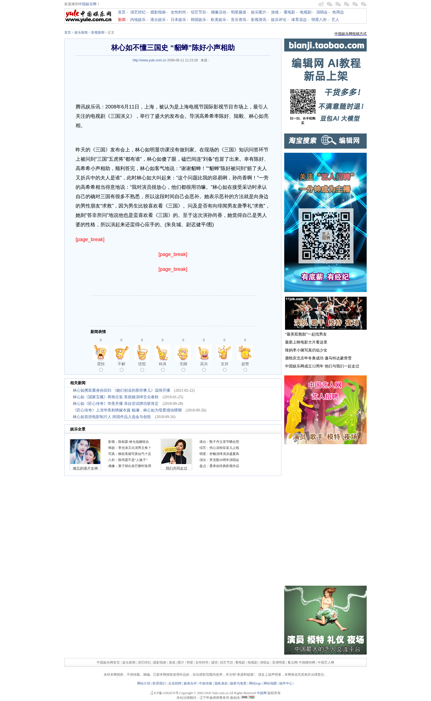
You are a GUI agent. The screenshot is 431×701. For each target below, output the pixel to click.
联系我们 (159, 683)
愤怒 (142, 367)
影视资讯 (258, 20)
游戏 (275, 12)
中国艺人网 (326, 662)
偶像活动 (218, 12)
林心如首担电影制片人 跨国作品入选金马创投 (112, 417)
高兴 (204, 367)
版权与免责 (238, 683)
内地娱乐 (138, 20)
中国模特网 (307, 662)
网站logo (255, 683)
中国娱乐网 (87, 4)
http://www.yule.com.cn (149, 60)
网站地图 (270, 683)
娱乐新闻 (81, 32)
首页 (122, 12)
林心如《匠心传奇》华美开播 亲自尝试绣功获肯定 (116, 404)
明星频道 (238, 12)
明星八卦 (319, 20)
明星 (190, 662)
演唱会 (322, 12)
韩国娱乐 (198, 20)
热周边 (338, 12)
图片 (181, 662)
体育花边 (299, 20)
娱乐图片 (258, 12)
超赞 (245, 367)
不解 (121, 367)
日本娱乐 (178, 20)
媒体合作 (190, 683)
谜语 (214, 662)
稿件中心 (285, 683)
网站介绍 (143, 683)
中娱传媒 (205, 683)
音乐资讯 (238, 20)
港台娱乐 (158, 20)
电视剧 (305, 12)
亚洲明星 (278, 662)
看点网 (292, 662)
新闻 (122, 20)
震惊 (101, 367)
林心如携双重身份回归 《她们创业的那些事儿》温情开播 (121, 390)
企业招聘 (174, 683)
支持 (224, 367)
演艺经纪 (138, 12)
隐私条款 (221, 683)
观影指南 (158, 12)
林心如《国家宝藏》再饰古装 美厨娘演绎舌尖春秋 (116, 397)
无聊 (183, 367)
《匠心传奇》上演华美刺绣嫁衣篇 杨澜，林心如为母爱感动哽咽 (127, 410)
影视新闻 (97, 32)
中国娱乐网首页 (108, 662)
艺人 (335, 20)
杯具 (163, 367)
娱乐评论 (278, 20)
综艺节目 (198, 12)
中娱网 (262, 693)
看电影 (289, 12)
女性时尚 (178, 12)
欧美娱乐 (218, 20)
